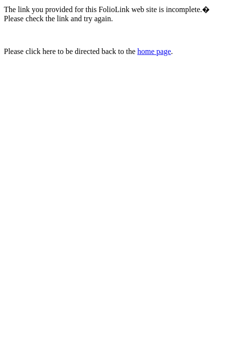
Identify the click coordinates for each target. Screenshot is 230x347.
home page (154, 51)
